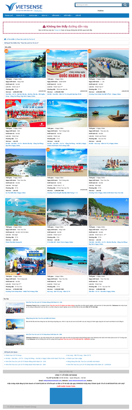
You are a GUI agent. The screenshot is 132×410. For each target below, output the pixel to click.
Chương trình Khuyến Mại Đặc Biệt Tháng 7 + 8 (63, 192)
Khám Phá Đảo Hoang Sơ (15, 242)
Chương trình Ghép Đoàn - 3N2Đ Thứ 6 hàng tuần (23, 291)
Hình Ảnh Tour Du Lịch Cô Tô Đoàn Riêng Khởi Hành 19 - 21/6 (45, 302)
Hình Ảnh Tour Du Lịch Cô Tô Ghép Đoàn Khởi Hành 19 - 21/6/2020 (89, 364)
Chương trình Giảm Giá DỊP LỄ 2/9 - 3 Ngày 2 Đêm (104, 94)
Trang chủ (57, 30)
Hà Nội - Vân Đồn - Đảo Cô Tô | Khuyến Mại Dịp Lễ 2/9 (65, 94)
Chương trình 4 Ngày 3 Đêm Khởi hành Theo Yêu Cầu (105, 192)
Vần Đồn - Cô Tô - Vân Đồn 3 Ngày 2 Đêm (101, 291)
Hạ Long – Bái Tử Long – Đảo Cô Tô (59, 291)
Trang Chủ (30, 6)
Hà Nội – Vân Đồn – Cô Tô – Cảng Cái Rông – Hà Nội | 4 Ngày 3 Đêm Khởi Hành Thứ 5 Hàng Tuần (39, 358)
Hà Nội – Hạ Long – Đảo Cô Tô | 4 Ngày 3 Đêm (103, 143)
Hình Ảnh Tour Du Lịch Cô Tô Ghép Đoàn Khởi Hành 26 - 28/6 (45, 334)
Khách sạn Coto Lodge (74, 358)
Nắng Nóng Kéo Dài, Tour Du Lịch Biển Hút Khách (42, 318)
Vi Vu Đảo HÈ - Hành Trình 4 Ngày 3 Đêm (60, 242)
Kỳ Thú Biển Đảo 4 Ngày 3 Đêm (17, 192)
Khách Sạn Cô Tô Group (15, 355)
